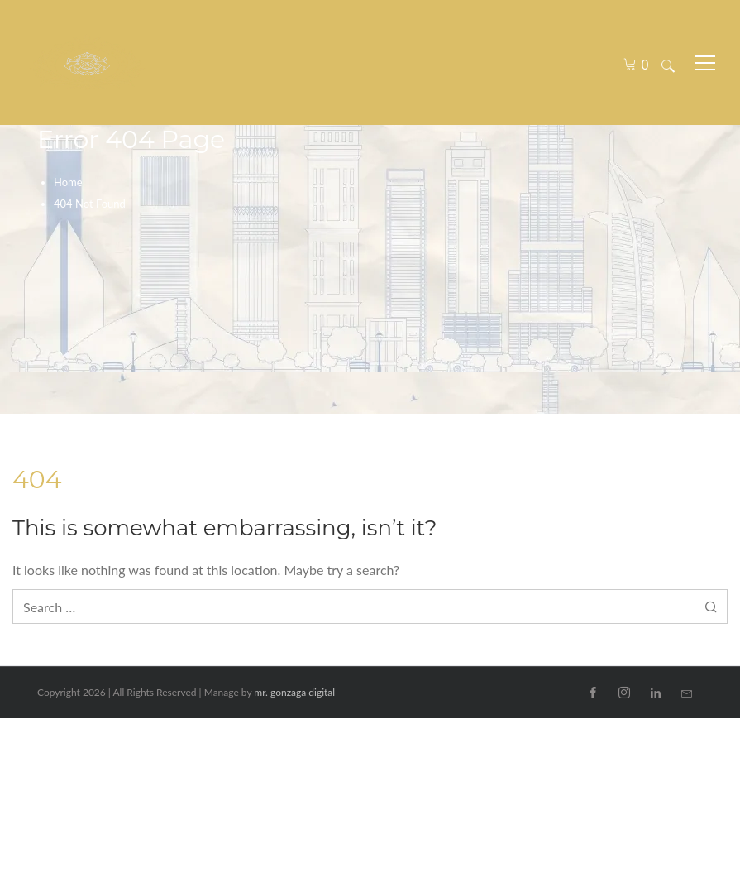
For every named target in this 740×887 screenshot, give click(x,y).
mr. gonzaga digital (294, 692)
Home (68, 182)
